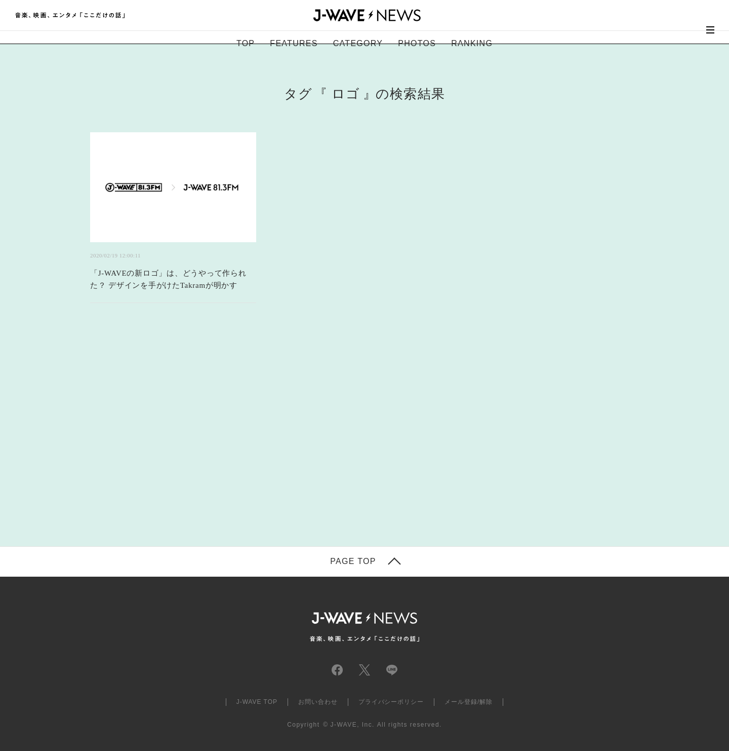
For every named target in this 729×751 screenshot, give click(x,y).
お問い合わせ (318, 701)
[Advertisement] (263, 437)
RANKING (472, 43)
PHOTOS (417, 43)
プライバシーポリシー (391, 701)
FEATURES (293, 43)
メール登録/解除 (468, 701)
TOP (245, 43)
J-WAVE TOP (256, 701)
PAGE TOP (353, 561)
